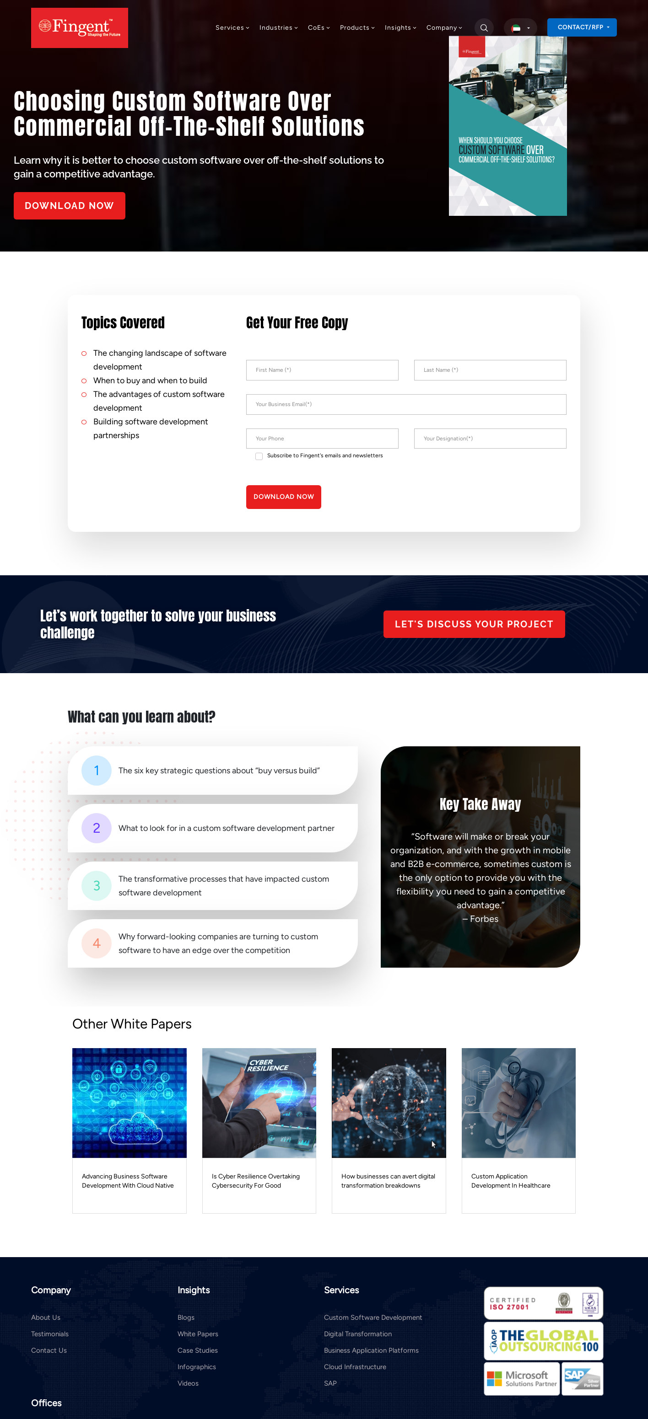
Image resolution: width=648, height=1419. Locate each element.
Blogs (186, 1317)
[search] (484, 27)
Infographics (197, 1367)
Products (358, 28)
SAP (330, 1383)
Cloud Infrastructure (355, 1367)
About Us (45, 1317)
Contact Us (49, 1350)
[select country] (520, 27)
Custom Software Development (373, 1317)
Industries (279, 28)
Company (445, 28)
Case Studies (198, 1350)
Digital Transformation (358, 1334)
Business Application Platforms (371, 1350)
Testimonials (50, 1334)
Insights (401, 28)
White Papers (198, 1334)
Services (233, 28)
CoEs (319, 28)
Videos (188, 1383)
